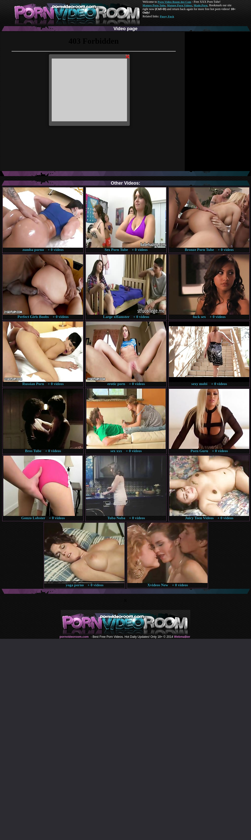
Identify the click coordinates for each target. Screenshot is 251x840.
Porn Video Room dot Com (174, 1)
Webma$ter (182, 637)
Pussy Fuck (167, 16)
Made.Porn (201, 5)
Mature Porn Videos (179, 5)
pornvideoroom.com (74, 637)
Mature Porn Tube (154, 5)
